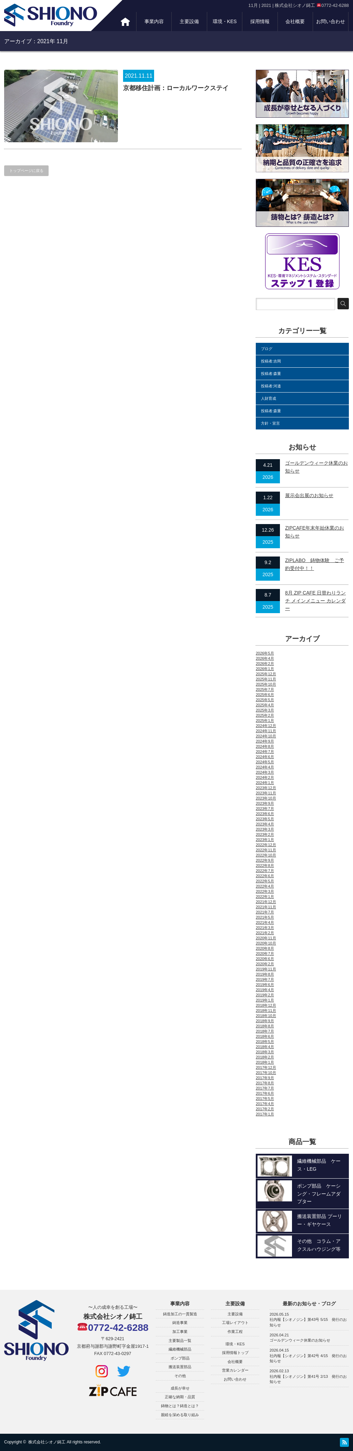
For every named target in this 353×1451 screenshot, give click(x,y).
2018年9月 (265, 1021)
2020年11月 (266, 938)
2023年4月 (265, 824)
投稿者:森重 (271, 373)
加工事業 (180, 1331)
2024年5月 (265, 762)
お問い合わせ (330, 21)
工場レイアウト (235, 1323)
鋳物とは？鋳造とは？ (180, 1406)
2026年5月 (265, 653)
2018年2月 (265, 1057)
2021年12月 (266, 902)
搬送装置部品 (180, 1367)
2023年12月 (266, 788)
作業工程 (235, 1331)
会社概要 (295, 21)
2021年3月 (265, 928)
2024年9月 (265, 741)
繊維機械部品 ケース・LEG (319, 1164)
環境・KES (225, 21)
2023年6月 (265, 814)
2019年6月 (265, 985)
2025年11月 (266, 679)
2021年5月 (265, 917)
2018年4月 (265, 1047)
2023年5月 (265, 819)
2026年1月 (265, 669)
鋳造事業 (180, 1323)
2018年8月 (265, 1026)
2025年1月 (265, 720)
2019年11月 (266, 969)
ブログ (266, 349)
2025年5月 (265, 700)
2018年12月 (266, 1005)
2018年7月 (265, 1031)
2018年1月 (265, 1062)
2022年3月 (265, 891)
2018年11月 (266, 1010)
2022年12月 (266, 845)
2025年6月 (265, 695)
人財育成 (268, 398)
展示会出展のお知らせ (309, 495)
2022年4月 (265, 886)
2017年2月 (265, 1109)
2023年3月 (265, 829)
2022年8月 (265, 865)
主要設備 (189, 21)
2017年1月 (265, 1114)
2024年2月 (265, 777)
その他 (180, 1376)
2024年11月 (266, 731)
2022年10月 (266, 855)
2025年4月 (265, 705)
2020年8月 (265, 948)
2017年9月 (265, 1078)
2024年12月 (266, 726)
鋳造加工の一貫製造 (180, 1314)
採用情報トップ (235, 1353)
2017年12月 (266, 1067)
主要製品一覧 (180, 1340)
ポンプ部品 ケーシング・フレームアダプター (319, 1193)
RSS (344, 1442)
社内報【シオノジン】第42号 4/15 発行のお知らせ (308, 1358)
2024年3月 (265, 772)
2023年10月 (266, 798)
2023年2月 (265, 834)
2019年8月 (265, 974)
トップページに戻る (26, 170)
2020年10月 (266, 943)
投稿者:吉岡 (271, 361)
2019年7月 (265, 979)
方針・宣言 (270, 423)
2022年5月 (265, 881)
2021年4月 (265, 922)
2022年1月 (265, 896)
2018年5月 (265, 1041)
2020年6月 (265, 959)
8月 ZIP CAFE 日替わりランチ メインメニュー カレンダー (315, 600)
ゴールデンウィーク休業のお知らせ (300, 1340)
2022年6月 (265, 876)
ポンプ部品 (180, 1358)
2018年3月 (265, 1052)
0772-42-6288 (113, 1327)
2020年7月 (265, 953)
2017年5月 (265, 1098)
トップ (125, 21)
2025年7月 (265, 689)
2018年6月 (265, 1036)
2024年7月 (265, 751)
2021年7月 (265, 912)
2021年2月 (265, 933)
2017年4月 (265, 1104)
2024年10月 (266, 736)
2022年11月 (266, 850)
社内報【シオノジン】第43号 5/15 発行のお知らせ (308, 1322)
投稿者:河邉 (271, 386)
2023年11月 (266, 793)
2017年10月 (266, 1073)
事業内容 (154, 21)
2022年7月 (265, 871)
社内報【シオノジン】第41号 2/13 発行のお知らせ (308, 1379)
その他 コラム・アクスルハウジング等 (319, 1244)
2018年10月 (266, 1016)
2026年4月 (265, 658)
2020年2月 (265, 964)
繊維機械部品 (180, 1349)
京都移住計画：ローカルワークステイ (176, 88)
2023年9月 (265, 803)
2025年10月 (266, 684)
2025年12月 (266, 674)
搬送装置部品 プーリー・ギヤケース (319, 1220)
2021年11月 (266, 907)
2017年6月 (265, 1093)
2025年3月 (265, 710)
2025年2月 (265, 715)
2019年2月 (265, 995)
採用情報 (260, 21)
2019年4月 (265, 990)
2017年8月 (265, 1083)
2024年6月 (265, 757)
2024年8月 (265, 746)
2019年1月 (265, 1000)
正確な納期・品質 (180, 1397)
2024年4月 (265, 767)
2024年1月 (265, 783)
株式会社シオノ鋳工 (46, 1442)
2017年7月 (265, 1088)
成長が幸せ (180, 1388)
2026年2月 (265, 663)
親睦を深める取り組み (180, 1415)
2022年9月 (265, 860)
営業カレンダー (235, 1370)
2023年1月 (265, 840)
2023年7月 (265, 808)
